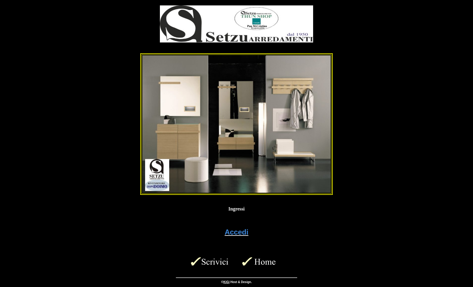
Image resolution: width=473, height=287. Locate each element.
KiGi (226, 282)
